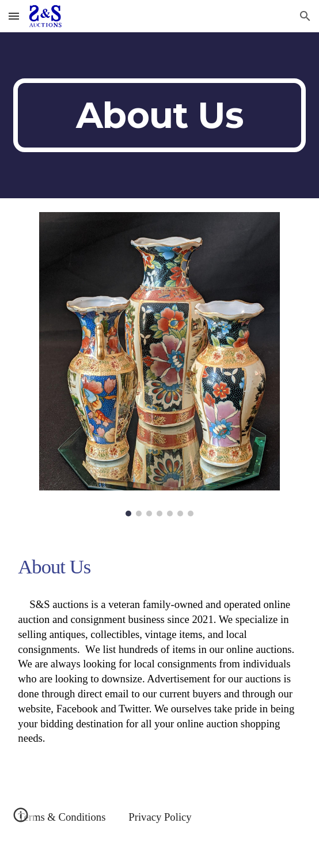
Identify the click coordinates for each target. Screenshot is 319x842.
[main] (159, 115)
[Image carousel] (159, 364)
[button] (14, 16)
